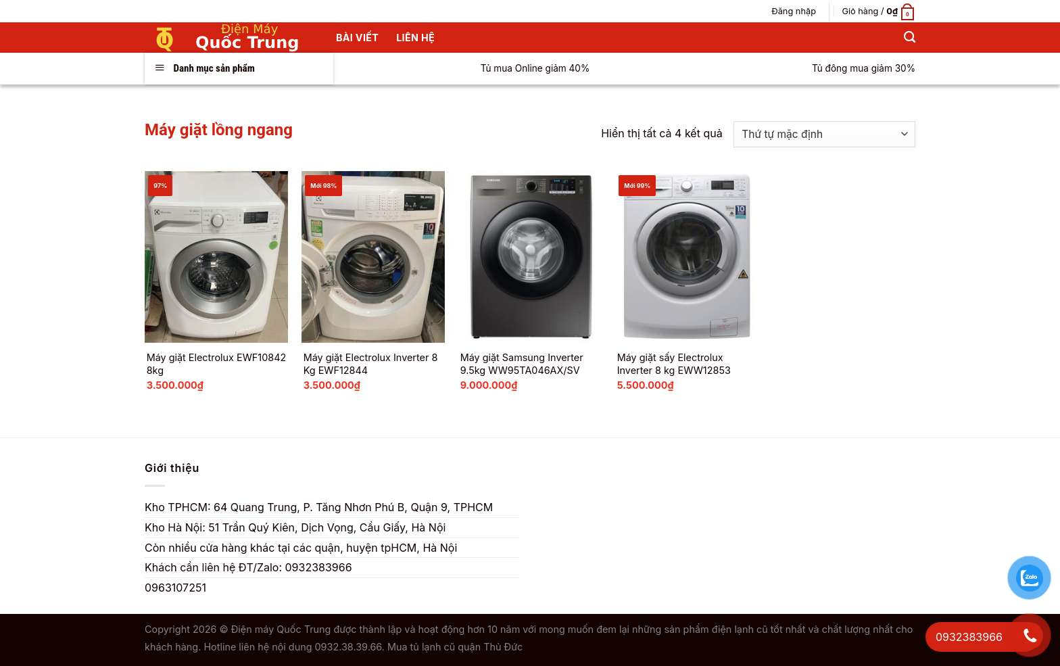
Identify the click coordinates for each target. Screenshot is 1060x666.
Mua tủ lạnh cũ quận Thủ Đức (455, 646)
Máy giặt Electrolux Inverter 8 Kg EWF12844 (371, 364)
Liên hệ (415, 37)
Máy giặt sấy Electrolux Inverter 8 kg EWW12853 (674, 364)
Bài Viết (357, 37)
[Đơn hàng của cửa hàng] (824, 134)
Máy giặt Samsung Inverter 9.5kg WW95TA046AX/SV (521, 364)
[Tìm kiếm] (909, 37)
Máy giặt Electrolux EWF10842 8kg (217, 364)
